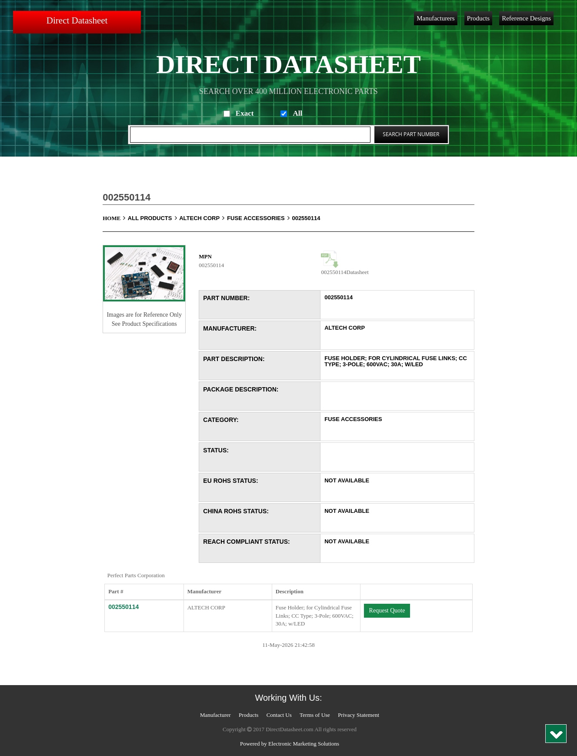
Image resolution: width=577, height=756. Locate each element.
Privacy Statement (358, 715)
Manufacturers (435, 18)
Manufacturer (215, 715)
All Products (153, 218)
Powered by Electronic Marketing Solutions (289, 743)
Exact (245, 113)
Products (478, 18)
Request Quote (387, 610)
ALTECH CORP (203, 218)
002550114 (306, 218)
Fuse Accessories (258, 218)
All (297, 113)
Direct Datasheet (77, 20)
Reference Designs (526, 18)
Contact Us (279, 715)
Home (115, 218)
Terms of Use (315, 715)
